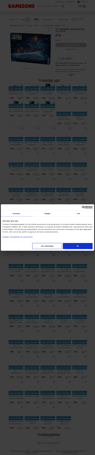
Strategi (29, 26)
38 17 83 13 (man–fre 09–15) (77, 19)
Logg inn (83, 2)
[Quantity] (64, 40)
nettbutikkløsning (75, 451)
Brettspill (20, 26)
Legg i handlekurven (71, 45)
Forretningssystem (62, 451)
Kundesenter (59, 2)
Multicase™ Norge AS (71, 453)
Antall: (57, 40)
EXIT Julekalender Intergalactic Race (54, 26)
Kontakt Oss (71, 2)
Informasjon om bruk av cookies (20, 451)
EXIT (36, 26)
